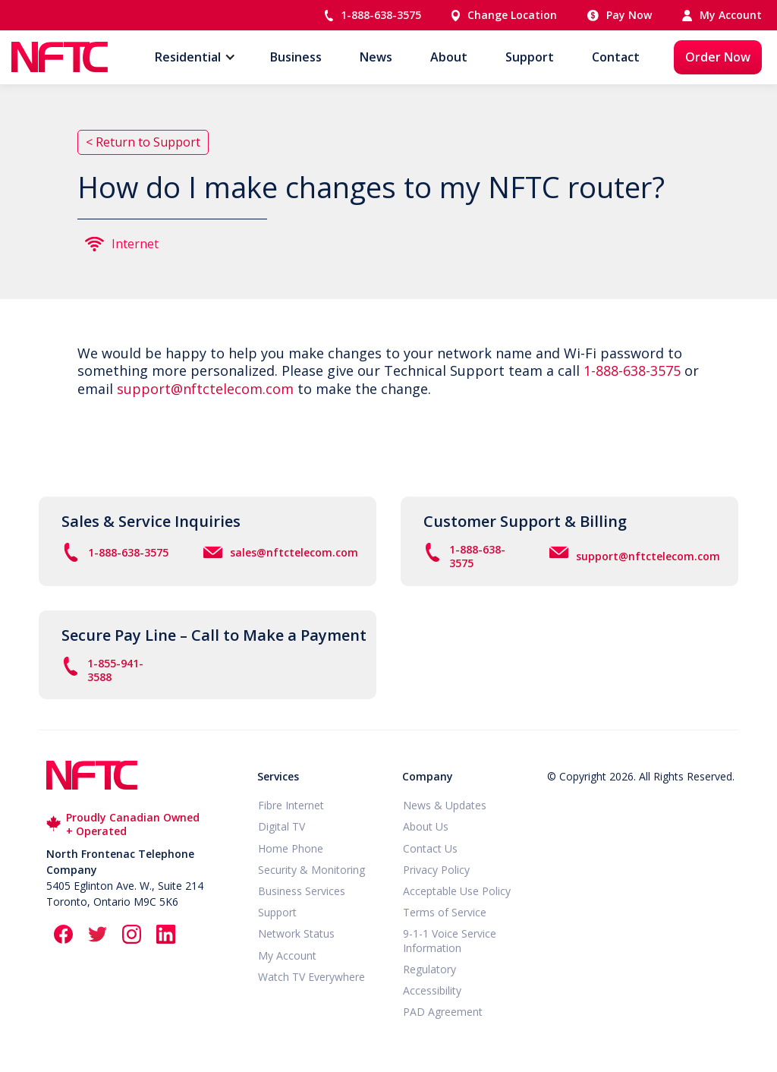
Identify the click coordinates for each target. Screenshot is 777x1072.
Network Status (296, 934)
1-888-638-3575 (632, 370)
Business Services (301, 891)
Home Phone (290, 849)
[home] (59, 57)
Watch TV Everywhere (311, 977)
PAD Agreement (443, 1012)
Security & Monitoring (311, 870)
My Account (287, 956)
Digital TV (281, 827)
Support (529, 57)
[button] (187, 57)
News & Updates (444, 805)
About (448, 57)
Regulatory (429, 969)
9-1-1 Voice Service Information (449, 940)
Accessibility (432, 991)
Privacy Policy (436, 870)
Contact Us (430, 849)
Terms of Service (444, 912)
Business (296, 57)
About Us (425, 827)
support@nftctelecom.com (205, 389)
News (376, 57)
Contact (616, 57)
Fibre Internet (291, 805)
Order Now (717, 57)
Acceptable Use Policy (457, 891)
